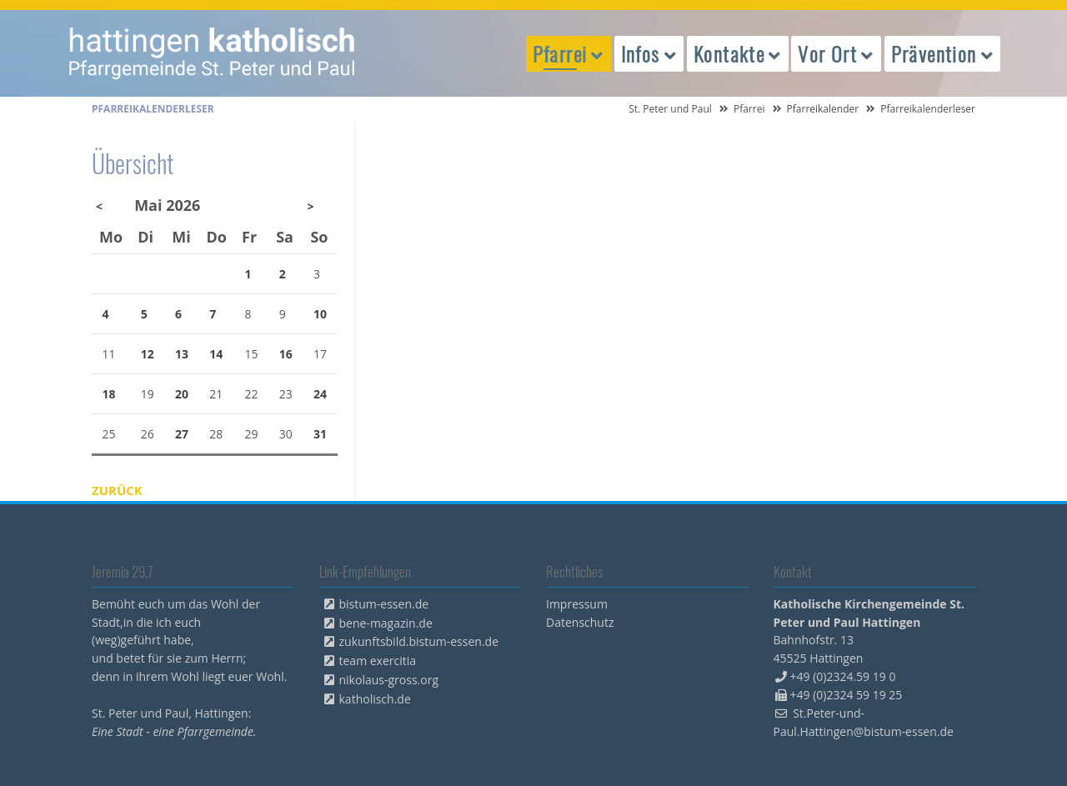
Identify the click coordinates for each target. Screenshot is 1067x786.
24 (320, 394)
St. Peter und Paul (670, 109)
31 (320, 434)
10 (320, 314)
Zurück (117, 490)
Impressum (577, 604)
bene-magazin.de (386, 623)
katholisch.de (375, 699)
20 (181, 394)
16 (286, 354)
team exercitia (378, 660)
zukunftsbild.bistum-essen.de (419, 641)
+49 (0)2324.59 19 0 (843, 676)
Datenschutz (580, 622)
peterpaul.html (212, 53)
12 (147, 354)
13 (181, 354)
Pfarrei (749, 109)
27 (181, 434)
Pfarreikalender (823, 109)
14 (216, 354)
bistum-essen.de (384, 604)
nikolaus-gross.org (389, 680)
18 (109, 394)
